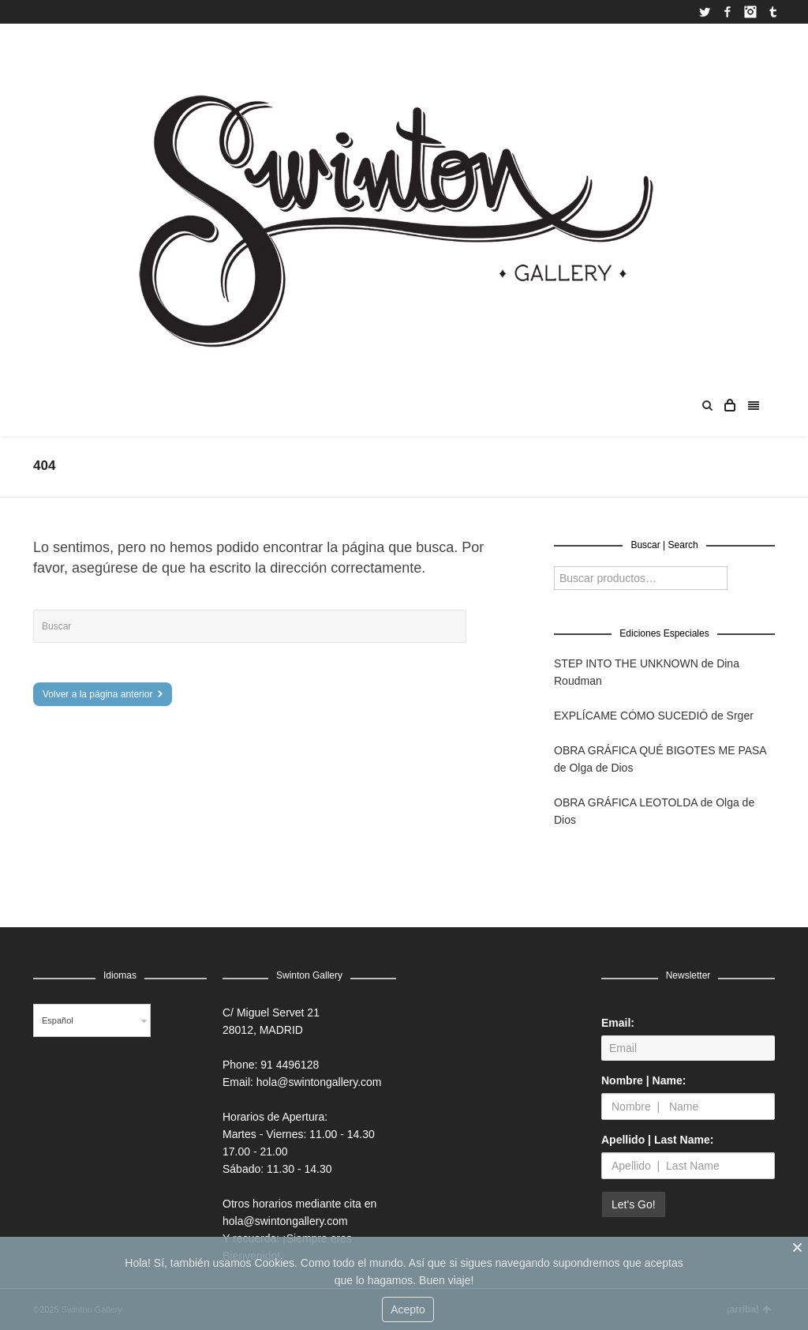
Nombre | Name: (643, 1080)
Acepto (408, 1309)
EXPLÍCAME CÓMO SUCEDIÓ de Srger (654, 715)
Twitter (704, 11)
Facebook (727, 11)
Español (57, 1020)
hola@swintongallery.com (319, 1082)
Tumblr (773, 11)
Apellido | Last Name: (657, 1139)
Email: (617, 1022)
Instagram (750, 11)
